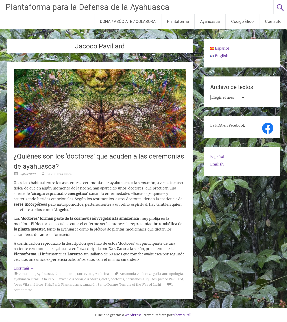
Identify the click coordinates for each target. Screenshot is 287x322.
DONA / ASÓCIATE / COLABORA (128, 21)
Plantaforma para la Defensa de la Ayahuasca (87, 7)
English (217, 164)
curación (76, 279)
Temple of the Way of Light (140, 285)
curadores (92, 279)
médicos (36, 285)
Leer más (24, 268)
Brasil (36, 279)
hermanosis (135, 279)
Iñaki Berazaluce (59, 174)
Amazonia (27, 274)
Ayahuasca (210, 21)
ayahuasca (22, 279)
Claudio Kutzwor (55, 279)
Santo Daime (108, 285)
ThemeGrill (182, 315)
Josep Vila (21, 285)
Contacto (273, 21)
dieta (105, 279)
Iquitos (151, 279)
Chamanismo (65, 274)
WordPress (133, 315)
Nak (48, 285)
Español (217, 156)
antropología (172, 274)
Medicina (102, 274)
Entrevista (85, 274)
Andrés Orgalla (149, 274)
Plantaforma (178, 21)
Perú (56, 285)
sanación (89, 285)
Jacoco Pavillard (170, 279)
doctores (117, 279)
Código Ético (242, 21)
